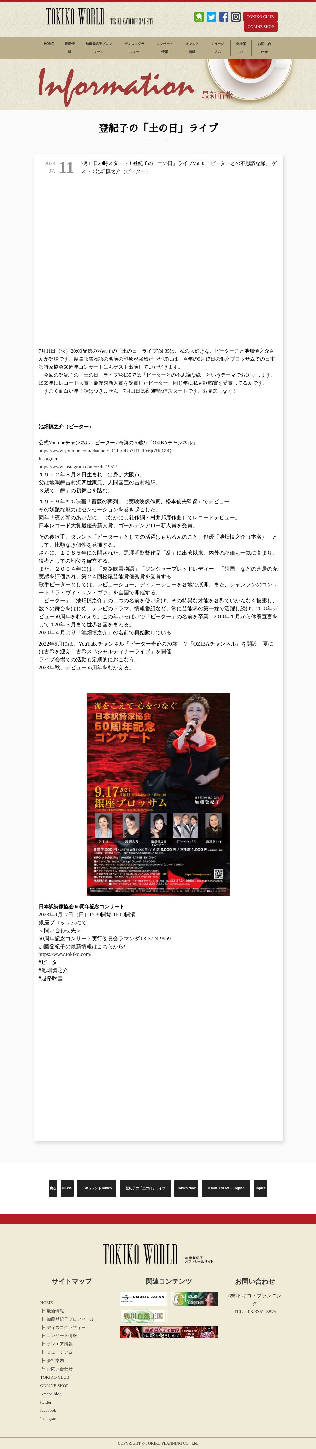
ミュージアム (217, 48)
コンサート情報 (165, 48)
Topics (260, 1188)
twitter (46, 1402)
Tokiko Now (186, 1188)
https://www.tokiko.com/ (65, 954)
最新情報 (70, 48)
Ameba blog (51, 1393)
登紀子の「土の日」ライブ (145, 1188)
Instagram (49, 1418)
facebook (48, 1410)
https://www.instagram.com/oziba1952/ (78, 466)
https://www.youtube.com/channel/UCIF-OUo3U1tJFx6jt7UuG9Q (105, 450)
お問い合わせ (264, 48)
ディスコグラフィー (134, 48)
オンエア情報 (192, 48)
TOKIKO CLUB (260, 16)
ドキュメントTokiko (97, 1188)
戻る (53, 1188)
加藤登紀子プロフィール (99, 48)
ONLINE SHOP (261, 26)
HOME (49, 44)
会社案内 (241, 48)
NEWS (67, 1188)
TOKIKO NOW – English (226, 1188)
